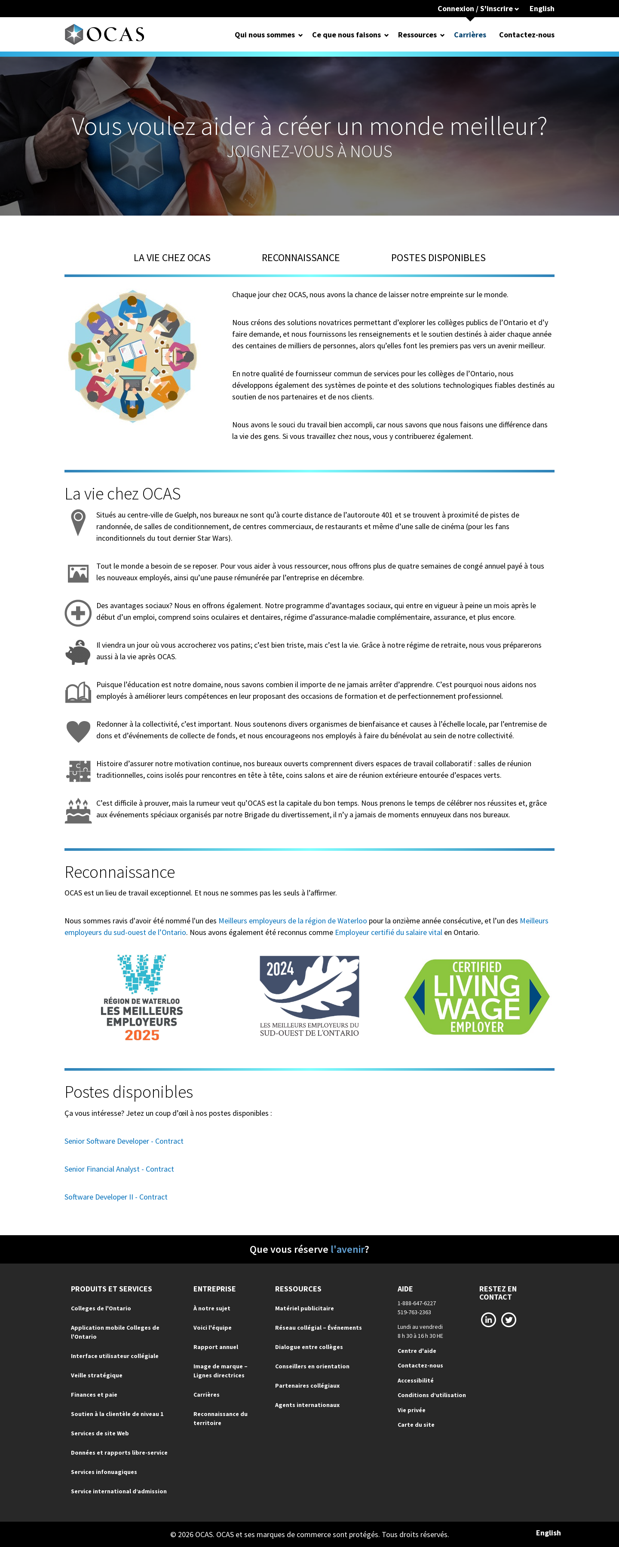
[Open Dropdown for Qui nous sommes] (301, 34)
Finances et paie (94, 1394)
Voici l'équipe (212, 1327)
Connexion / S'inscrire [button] (478, 8)
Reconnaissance (301, 257)
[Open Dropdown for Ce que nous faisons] (387, 34)
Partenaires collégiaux (307, 1385)
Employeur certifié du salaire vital (388, 932)
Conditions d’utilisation (432, 1395)
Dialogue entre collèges (309, 1347)
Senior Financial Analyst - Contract (119, 1169)
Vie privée (412, 1410)
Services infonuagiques (104, 1472)
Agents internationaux (307, 1405)
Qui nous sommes (265, 35)
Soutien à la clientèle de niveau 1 (117, 1414)
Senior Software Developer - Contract (124, 1141)
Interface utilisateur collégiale (115, 1356)
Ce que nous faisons (346, 35)
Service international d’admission (119, 1491)
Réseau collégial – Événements (318, 1327)
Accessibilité (416, 1380)
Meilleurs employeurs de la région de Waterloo (292, 921)
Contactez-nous (527, 35)
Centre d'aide (417, 1351)
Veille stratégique (97, 1375)
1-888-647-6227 (417, 1303)
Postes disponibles (438, 257)
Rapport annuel (215, 1347)
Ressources (417, 35)
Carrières (470, 35)
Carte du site (416, 1424)
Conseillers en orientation (312, 1366)
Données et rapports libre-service (119, 1452)
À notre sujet (211, 1308)
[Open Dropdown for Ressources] (442, 34)
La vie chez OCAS (172, 257)
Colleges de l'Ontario (101, 1308)
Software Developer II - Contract (116, 1197)
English (542, 8)
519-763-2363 (414, 1312)
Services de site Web (100, 1433)
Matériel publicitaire (304, 1308)
